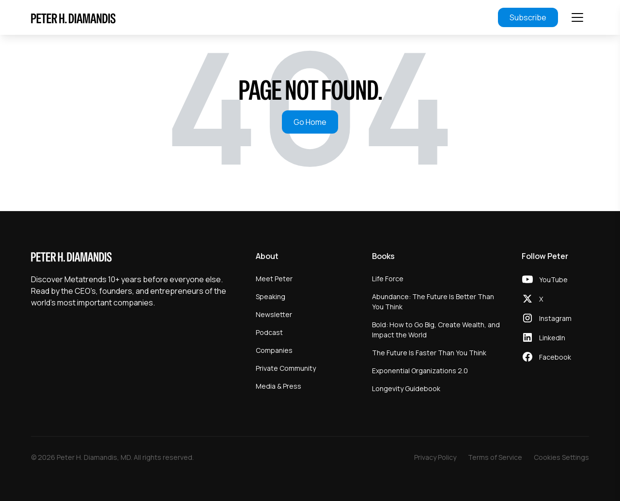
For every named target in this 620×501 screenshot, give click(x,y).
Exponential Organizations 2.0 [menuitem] (420, 370)
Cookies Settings (561, 457)
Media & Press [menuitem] (278, 386)
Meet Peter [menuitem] (274, 278)
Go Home (310, 122)
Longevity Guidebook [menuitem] (406, 388)
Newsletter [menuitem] (274, 314)
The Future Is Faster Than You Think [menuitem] (429, 352)
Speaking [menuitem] (270, 296)
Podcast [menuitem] (269, 332)
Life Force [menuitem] (387, 278)
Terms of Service (495, 457)
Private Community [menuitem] (286, 368)
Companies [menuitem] (274, 350)
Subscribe (528, 17)
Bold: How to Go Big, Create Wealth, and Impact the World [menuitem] (436, 329)
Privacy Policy (435, 457)
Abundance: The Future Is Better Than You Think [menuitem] (433, 301)
